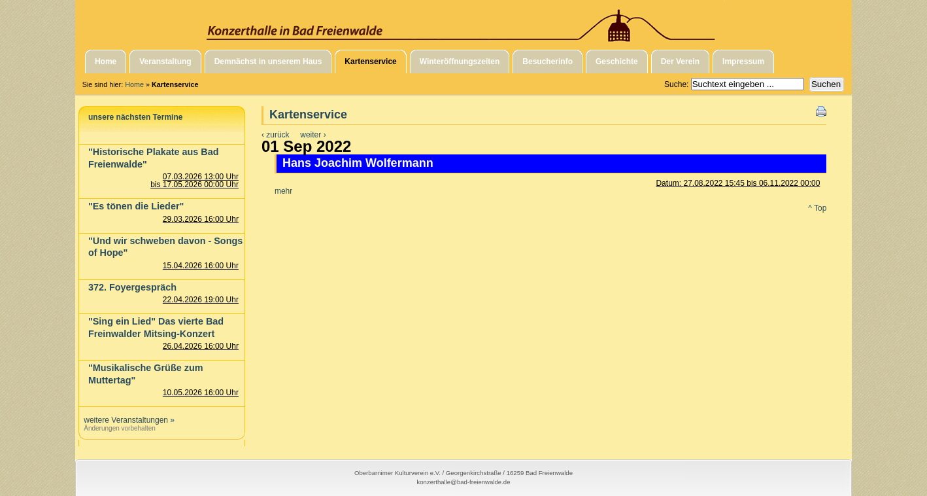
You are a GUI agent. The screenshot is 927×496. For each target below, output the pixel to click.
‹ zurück (275, 134)
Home (134, 84)
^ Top (817, 208)
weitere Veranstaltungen (126, 420)
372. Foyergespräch (132, 287)
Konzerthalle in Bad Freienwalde (463, 21)
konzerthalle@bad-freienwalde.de (463, 482)
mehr (283, 191)
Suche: (677, 84)
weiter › (313, 134)
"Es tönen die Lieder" (136, 206)
